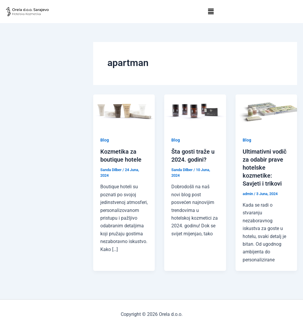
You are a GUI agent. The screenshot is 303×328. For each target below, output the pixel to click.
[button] (211, 11)
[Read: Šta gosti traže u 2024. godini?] (195, 111)
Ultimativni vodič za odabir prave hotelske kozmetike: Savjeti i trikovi (264, 167)
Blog (104, 140)
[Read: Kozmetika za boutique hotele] (124, 111)
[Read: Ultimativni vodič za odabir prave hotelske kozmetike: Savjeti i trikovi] (266, 111)
